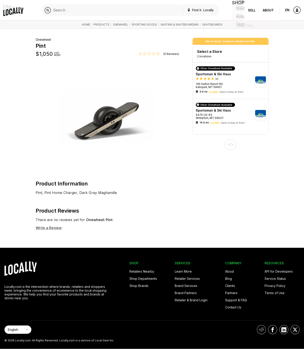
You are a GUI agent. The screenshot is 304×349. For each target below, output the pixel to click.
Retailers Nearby (141, 271)
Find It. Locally (197, 10)
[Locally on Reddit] (261, 329)
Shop (236, 10)
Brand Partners (186, 293)
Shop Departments (143, 278)
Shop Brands (139, 286)
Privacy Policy (275, 286)
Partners (231, 293)
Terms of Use (275, 293)
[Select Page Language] (17, 329)
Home (86, 24)
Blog (228, 278)
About (268, 10)
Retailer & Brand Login (191, 300)
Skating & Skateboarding (180, 24)
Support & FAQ (236, 300)
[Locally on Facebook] (272, 329)
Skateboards (212, 24)
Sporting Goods (144, 24)
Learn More (183, 271)
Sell (252, 10)
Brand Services (186, 286)
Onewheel (120, 24)
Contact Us (233, 307)
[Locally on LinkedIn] (283, 329)
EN (287, 10)
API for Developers (279, 271)
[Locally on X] (295, 329)
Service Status (275, 278)
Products (101, 24)
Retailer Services (187, 278)
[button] (232, 82)
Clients (230, 286)
